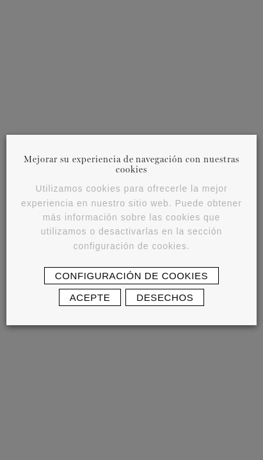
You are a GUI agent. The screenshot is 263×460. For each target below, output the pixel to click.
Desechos (164, 297)
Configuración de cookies (131, 275)
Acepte (90, 297)
